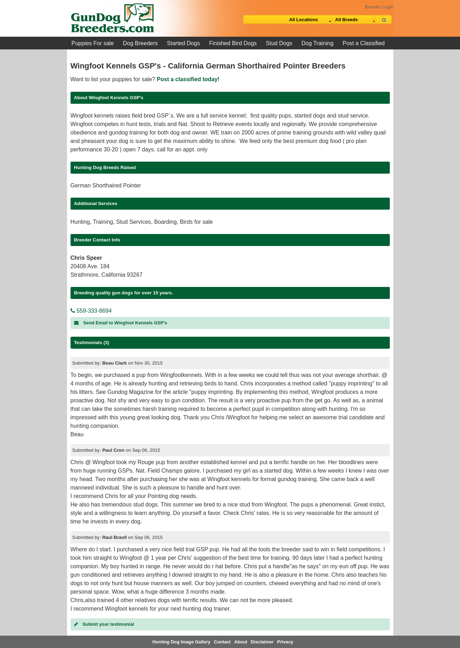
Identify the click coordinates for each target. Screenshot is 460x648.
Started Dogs (183, 43)
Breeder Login (379, 7)
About (240, 641)
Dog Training (318, 43)
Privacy (285, 641)
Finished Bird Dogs (233, 43)
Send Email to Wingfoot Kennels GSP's (120, 322)
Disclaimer (262, 641)
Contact (222, 641)
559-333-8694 (91, 311)
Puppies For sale (93, 43)
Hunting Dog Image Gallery (181, 641)
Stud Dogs (279, 43)
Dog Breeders (140, 43)
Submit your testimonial (104, 624)
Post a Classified (364, 43)
